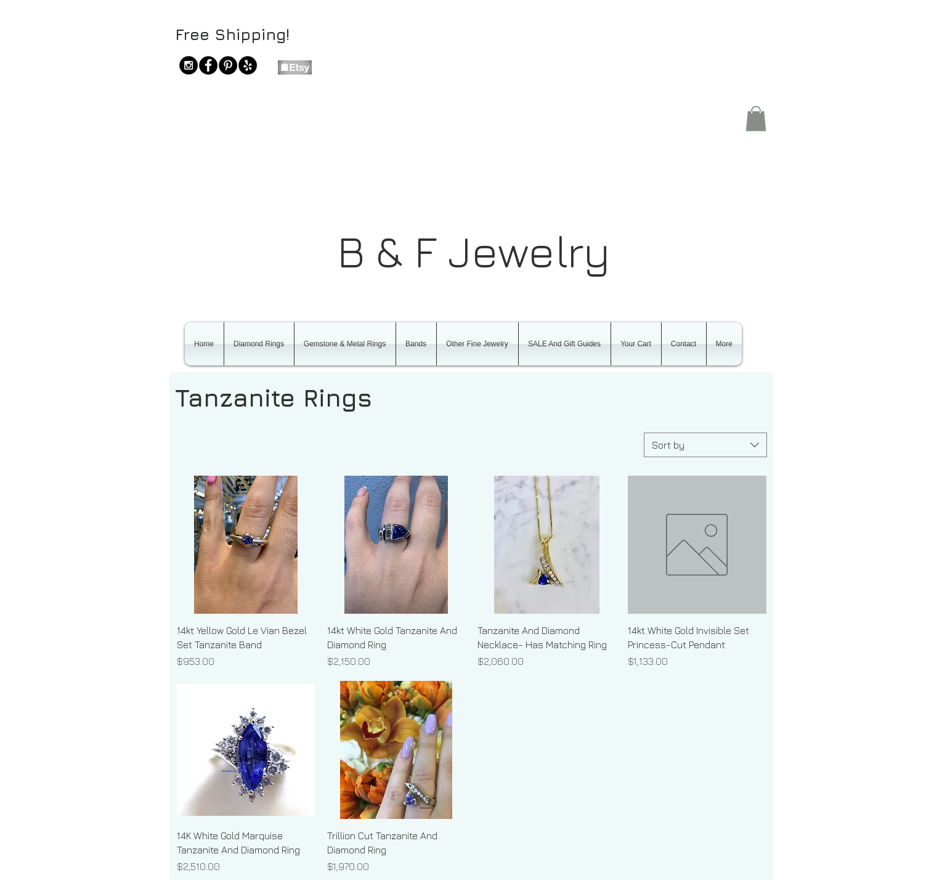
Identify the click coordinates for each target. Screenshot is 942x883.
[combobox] (705, 445)
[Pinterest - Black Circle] (228, 65)
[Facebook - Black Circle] (208, 65)
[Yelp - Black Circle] (247, 65)
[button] (755, 118)
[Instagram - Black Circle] (188, 65)
